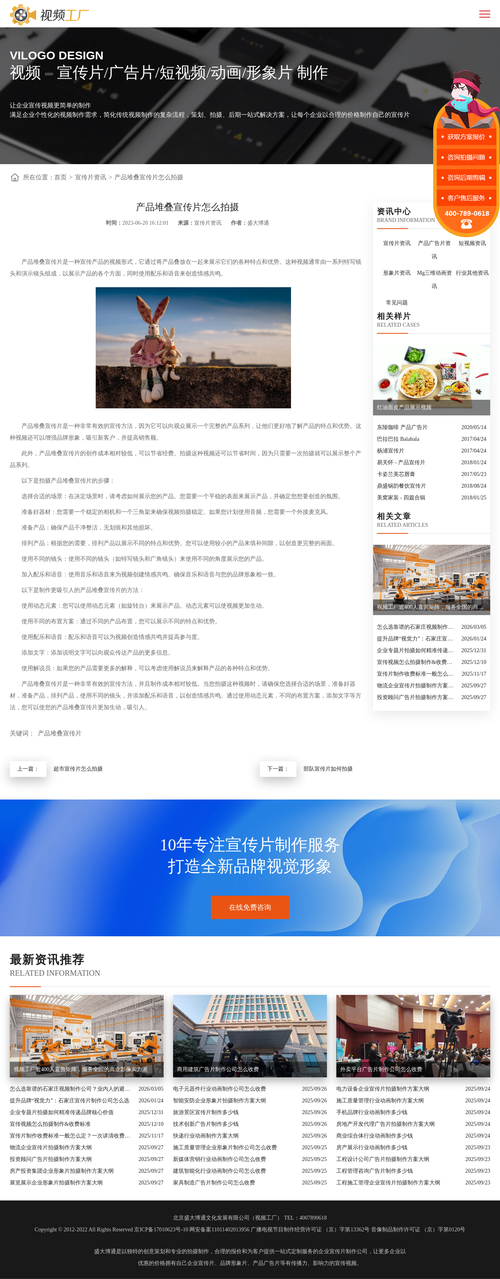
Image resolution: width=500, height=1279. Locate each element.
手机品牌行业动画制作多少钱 (371, 1112)
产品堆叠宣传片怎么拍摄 (148, 177)
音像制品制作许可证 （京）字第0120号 (418, 1229)
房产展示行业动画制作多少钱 (371, 1147)
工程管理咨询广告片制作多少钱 (374, 1171)
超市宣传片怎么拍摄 (78, 769)
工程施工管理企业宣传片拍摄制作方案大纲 (388, 1183)
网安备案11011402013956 (219, 1229)
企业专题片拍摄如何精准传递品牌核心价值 (417, 650)
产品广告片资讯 (434, 249)
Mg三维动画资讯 (434, 279)
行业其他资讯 (472, 273)
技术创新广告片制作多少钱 (206, 1124)
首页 (60, 177)
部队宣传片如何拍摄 (328, 769)
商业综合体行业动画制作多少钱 (374, 1136)
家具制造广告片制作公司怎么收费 (214, 1183)
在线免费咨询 (250, 907)
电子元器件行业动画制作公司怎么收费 (219, 1089)
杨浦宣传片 (390, 451)
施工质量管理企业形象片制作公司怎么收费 (225, 1147)
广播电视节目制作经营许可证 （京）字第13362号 (310, 1229)
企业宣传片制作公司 (343, 1251)
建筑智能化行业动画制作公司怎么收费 (219, 1171)
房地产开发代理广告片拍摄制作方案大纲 (385, 1124)
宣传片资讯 (90, 177)
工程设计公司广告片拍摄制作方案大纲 (382, 1159)
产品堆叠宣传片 (60, 733)
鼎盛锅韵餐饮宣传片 (401, 486)
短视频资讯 (472, 243)
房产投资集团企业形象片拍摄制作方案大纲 (62, 1171)
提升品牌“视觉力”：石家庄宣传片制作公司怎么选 (417, 639)
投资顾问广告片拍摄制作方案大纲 (417, 697)
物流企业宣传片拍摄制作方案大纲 (417, 686)
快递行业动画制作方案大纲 (206, 1136)
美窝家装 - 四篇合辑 (401, 498)
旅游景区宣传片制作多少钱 (206, 1112)
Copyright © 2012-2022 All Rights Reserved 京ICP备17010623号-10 (111, 1229)
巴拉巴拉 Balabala (398, 439)
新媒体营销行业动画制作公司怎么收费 (219, 1159)
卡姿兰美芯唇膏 (396, 474)
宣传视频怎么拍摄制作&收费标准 (417, 662)
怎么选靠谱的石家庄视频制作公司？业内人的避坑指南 (417, 627)
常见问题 (397, 303)
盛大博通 (105, 1251)
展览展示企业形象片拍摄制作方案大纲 (56, 1183)
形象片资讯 (397, 273)
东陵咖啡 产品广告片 (402, 427)
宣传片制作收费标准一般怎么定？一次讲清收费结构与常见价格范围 (417, 674)
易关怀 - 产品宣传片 (401, 462)
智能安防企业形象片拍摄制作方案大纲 (219, 1101)
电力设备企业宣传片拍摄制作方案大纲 (382, 1089)
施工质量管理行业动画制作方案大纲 (380, 1101)
